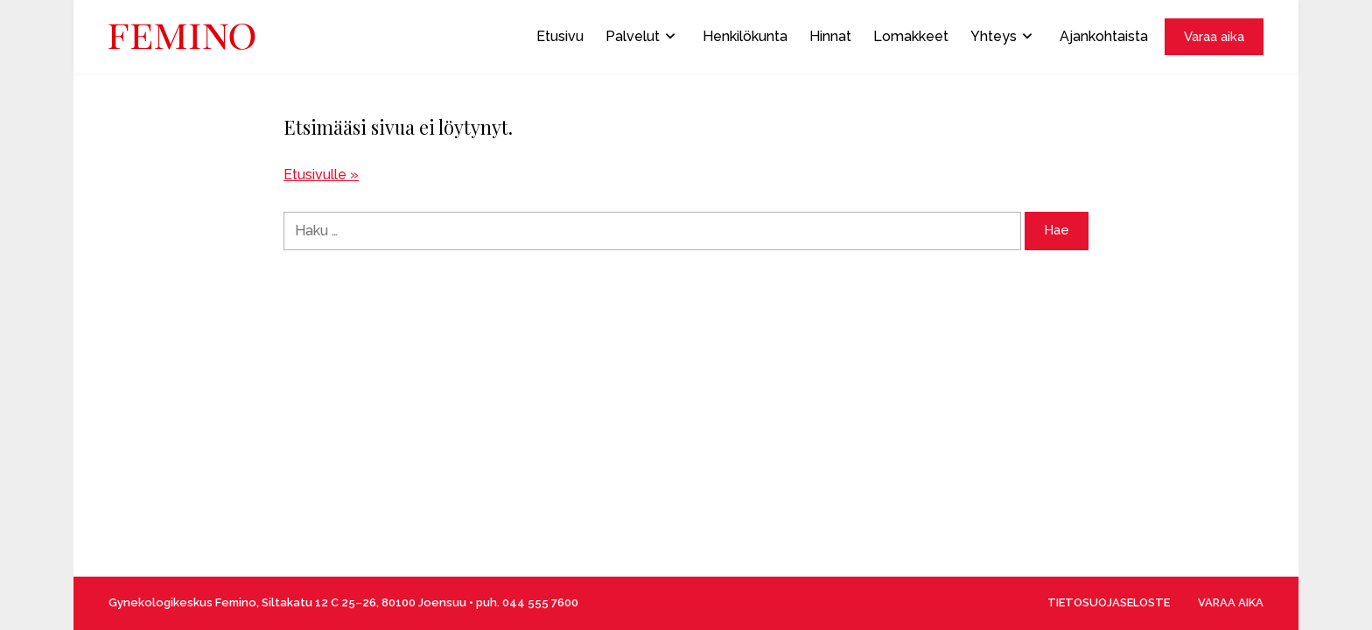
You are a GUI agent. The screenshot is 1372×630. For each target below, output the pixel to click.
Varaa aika (1214, 37)
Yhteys (1001, 36)
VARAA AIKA (1231, 602)
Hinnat (830, 36)
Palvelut (640, 36)
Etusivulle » (321, 174)
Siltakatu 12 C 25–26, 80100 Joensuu (364, 602)
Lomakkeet (910, 36)
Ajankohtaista (1104, 36)
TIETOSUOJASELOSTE (1108, 602)
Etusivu (560, 36)
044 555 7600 (540, 602)
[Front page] (182, 36)
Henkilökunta (745, 36)
